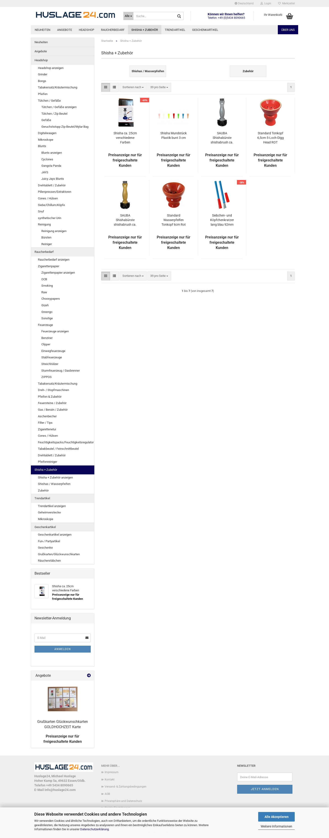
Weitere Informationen (276, 826)
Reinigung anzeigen (53, 231)
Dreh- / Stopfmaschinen (53, 390)
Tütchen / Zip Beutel (54, 113)
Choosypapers (50, 298)
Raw (44, 292)
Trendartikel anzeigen (52, 506)
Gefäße (46, 120)
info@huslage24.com (60, 790)
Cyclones (47, 159)
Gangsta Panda (51, 165)
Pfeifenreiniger (47, 461)
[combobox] (133, 87)
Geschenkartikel (205, 30)
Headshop (86, 30)
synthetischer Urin (49, 218)
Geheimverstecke (49, 512)
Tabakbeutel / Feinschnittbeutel (58, 448)
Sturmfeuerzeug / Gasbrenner (60, 370)
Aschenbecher (47, 416)
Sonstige (47, 318)
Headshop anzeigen (51, 68)
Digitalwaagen (47, 133)
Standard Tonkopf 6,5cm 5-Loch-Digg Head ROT (270, 137)
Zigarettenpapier (48, 266)
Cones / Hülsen (48, 198)
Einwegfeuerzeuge (53, 351)
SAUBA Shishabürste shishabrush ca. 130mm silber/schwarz (222, 138)
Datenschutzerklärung (94, 829)
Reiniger (46, 244)
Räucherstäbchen (49, 560)
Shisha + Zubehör (144, 30)
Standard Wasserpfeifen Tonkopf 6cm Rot (174, 220)
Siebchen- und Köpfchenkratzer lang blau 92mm (222, 220)
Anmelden (62, 649)
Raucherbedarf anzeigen (53, 259)
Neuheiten (42, 30)
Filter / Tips (45, 422)
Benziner (47, 338)
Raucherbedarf (113, 30)
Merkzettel (286, 3)
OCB (44, 279)
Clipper (45, 344)
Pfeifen (43, 94)
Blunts (42, 146)
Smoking (47, 285)
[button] (244, 3)
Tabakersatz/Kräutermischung (57, 87)
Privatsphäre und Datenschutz (123, 801)
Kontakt (109, 779)
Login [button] (265, 3)
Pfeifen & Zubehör (49, 396)
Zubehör (43, 490)
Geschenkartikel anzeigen (55, 534)
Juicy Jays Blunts (52, 178)
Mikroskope (45, 139)
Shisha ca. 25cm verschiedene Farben (125, 137)
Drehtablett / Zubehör (52, 185)
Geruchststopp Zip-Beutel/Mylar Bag (64, 126)
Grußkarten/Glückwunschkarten (59, 554)
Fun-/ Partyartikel (49, 541)
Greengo (46, 312)
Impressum (112, 772)
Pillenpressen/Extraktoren (54, 191)
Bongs (42, 81)
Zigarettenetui (47, 429)
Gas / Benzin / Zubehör (53, 409)
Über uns (288, 30)
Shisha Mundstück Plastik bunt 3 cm (173, 135)
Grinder (42, 74)
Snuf (41, 211)
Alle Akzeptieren (277, 817)
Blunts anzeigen (51, 152)
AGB (107, 794)
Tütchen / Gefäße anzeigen (59, 107)
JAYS (44, 172)
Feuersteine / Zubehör (52, 403)
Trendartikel (175, 30)
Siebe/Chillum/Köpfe (51, 205)
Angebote (64, 30)
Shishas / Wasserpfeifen (54, 484)
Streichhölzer (49, 364)
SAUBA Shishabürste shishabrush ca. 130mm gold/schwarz (125, 220)
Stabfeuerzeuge (51, 357)
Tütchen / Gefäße (49, 100)
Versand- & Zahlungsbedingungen (125, 786)
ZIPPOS (46, 377)
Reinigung (44, 224)
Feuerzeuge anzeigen (55, 331)
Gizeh (45, 305)
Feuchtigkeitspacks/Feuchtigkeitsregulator (66, 442)
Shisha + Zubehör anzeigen (55, 477)
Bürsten (46, 237)
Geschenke (45, 547)
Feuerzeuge (45, 325)
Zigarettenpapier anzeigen (58, 272)
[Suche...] (128, 16)
